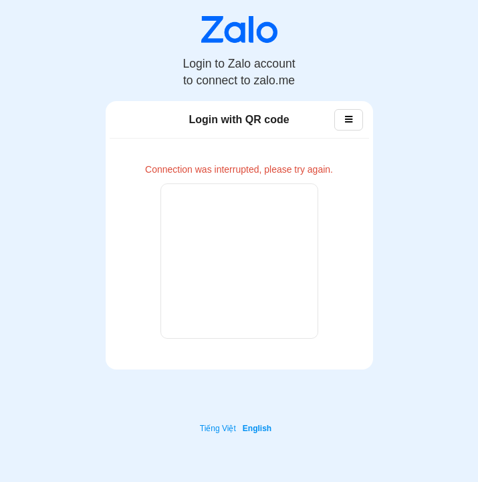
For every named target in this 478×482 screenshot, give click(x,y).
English (257, 428)
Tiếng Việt (218, 428)
